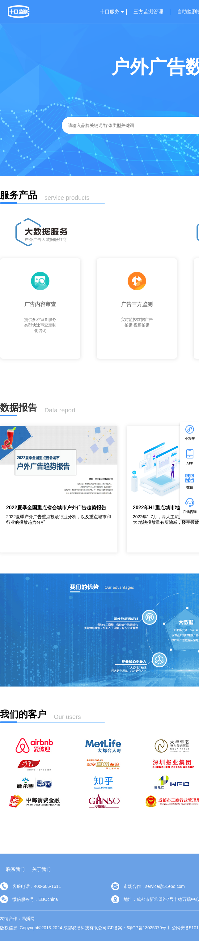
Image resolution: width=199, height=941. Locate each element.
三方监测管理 (148, 11)
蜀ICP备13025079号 (146, 927)
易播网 (28, 918)
